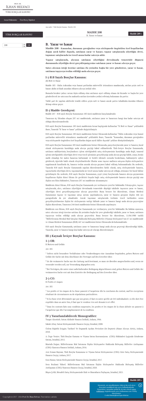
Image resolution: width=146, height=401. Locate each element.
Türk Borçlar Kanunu (60, 27)
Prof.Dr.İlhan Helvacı (124, 8)
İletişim (139, 8)
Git (29, 45)
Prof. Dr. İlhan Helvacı (31, 397)
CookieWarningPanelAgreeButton (116, 395)
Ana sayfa (109, 8)
